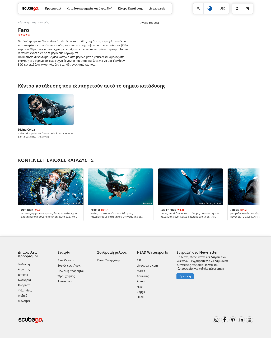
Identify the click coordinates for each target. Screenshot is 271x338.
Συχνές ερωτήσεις (69, 265)
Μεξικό (22, 296)
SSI (139, 260)
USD (222, 8)
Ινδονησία (24, 280)
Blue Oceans (66, 260)
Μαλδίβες (24, 301)
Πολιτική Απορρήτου (71, 271)
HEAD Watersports (152, 252)
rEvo (140, 287)
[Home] (30, 8)
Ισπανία (23, 275)
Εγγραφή (185, 276)
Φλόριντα (24, 285)
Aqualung (143, 276)
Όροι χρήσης (66, 276)
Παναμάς (43, 22)
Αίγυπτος (24, 269)
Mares (141, 271)
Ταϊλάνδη (24, 264)
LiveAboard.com (147, 265)
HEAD (140, 297)
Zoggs (141, 292)
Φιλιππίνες (25, 290)
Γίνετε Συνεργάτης (108, 260)
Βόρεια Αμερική (27, 22)
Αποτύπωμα (65, 281)
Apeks (141, 281)
